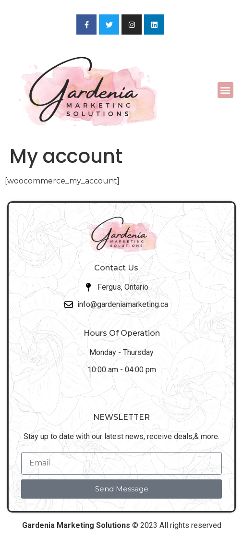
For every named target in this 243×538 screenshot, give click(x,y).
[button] (225, 90)
